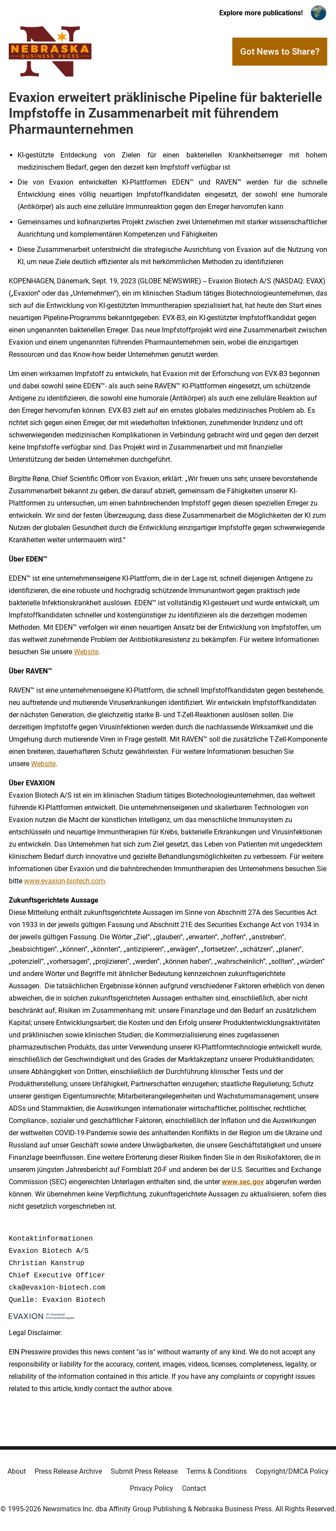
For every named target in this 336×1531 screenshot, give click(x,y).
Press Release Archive (68, 1471)
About (16, 1471)
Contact (194, 1488)
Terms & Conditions (216, 1471)
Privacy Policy (151, 1488)
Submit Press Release (144, 1471)
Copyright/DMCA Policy (292, 1471)
